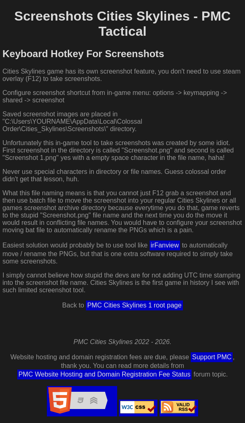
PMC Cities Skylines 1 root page (134, 305)
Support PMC (211, 357)
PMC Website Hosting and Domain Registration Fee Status (104, 374)
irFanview (165, 245)
